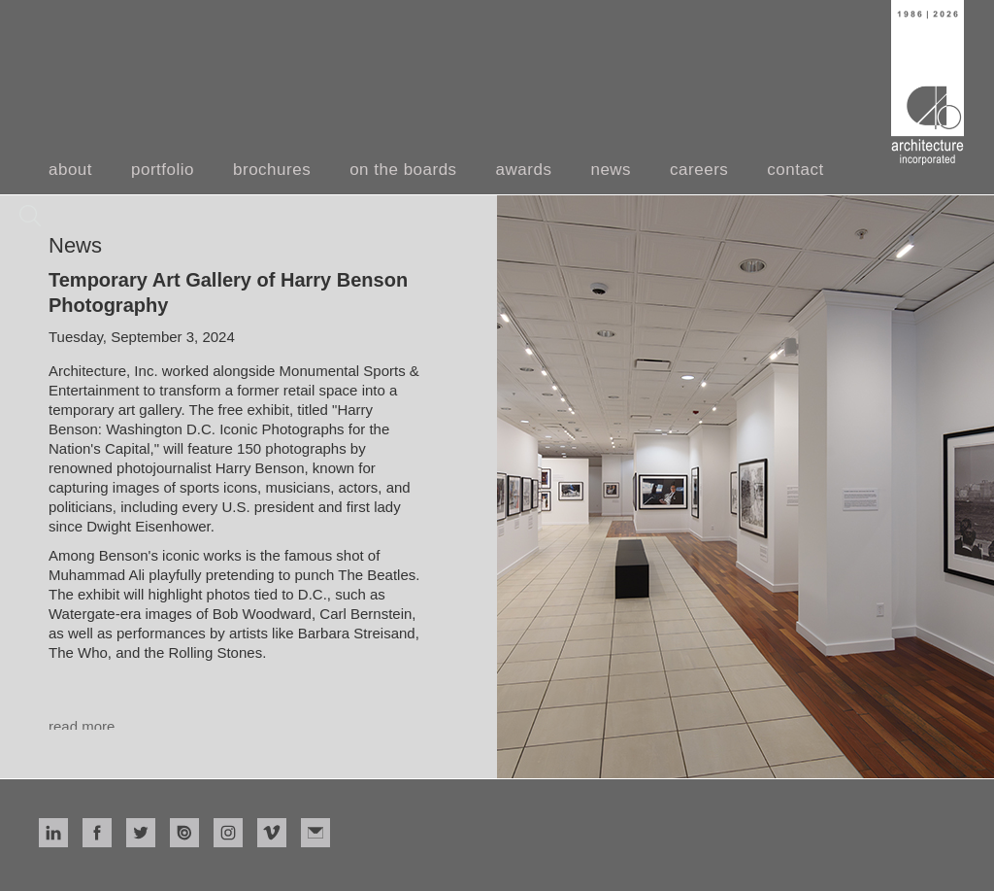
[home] (927, 82)
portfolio (162, 169)
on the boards (402, 169)
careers (699, 169)
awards (524, 169)
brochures (272, 169)
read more (82, 726)
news (610, 169)
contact (795, 169)
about (70, 169)
